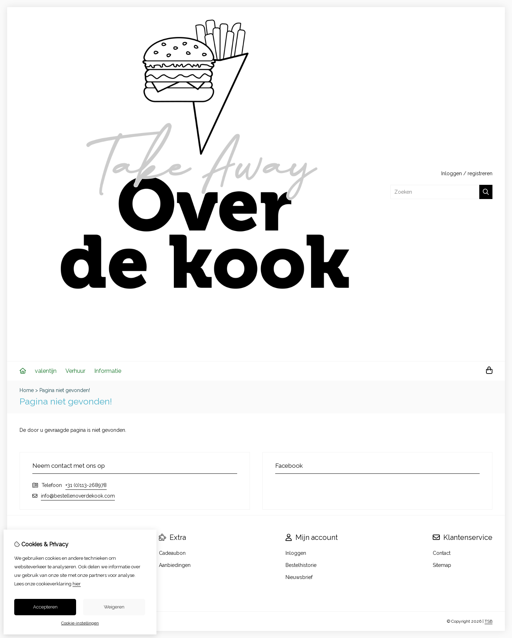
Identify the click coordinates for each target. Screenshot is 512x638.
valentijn (46, 371)
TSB (488, 621)
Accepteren (45, 607)
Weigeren (114, 607)
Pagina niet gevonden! (64, 390)
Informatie (107, 371)
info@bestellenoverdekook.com (78, 496)
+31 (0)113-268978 (86, 485)
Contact (441, 553)
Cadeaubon (172, 553)
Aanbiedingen (175, 565)
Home (27, 390)
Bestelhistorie (301, 565)
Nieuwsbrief (299, 577)
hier (77, 583)
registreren (480, 173)
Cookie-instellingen (80, 623)
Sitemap (442, 565)
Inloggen (451, 173)
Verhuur (75, 371)
